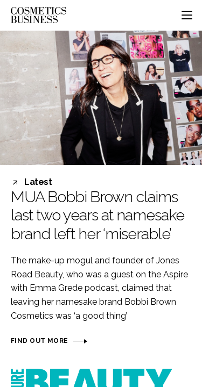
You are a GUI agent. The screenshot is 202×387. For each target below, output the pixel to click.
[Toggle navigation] (187, 15)
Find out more (39, 341)
